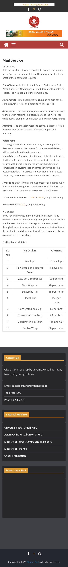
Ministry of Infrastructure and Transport (28, 441)
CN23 (40, 197)
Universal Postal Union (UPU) (21, 427)
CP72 (22, 204)
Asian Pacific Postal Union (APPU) (23, 434)
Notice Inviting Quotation (36, 4)
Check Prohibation (15, 456)
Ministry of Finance (15, 448)
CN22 (32, 197)
